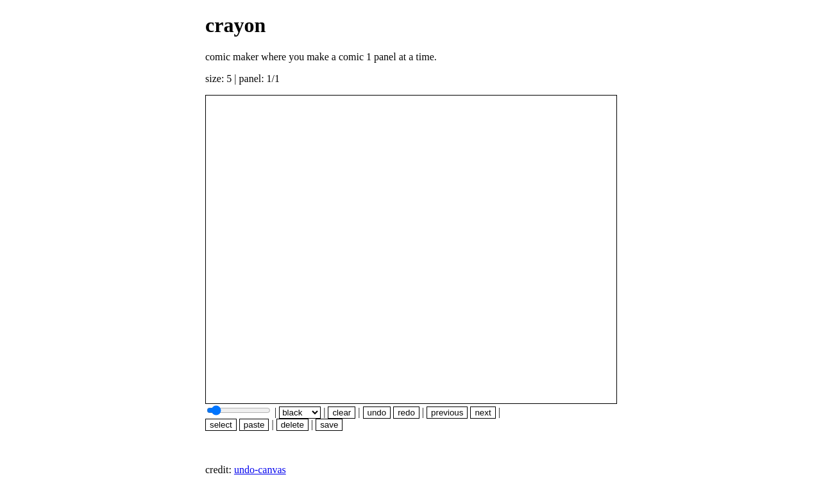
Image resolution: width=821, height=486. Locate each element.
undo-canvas (260, 469)
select (221, 425)
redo (406, 412)
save (329, 425)
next (483, 412)
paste (254, 425)
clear (341, 412)
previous (447, 412)
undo (377, 412)
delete (292, 425)
